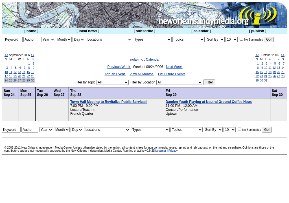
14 (23, 72)
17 (6, 76)
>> (32, 55)
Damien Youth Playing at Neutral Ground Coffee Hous (209, 102)
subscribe (144, 31)
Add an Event (115, 74)
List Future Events (171, 74)
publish (257, 31)
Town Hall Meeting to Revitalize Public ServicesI (108, 102)
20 (19, 76)
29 (28, 80)
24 (6, 80)
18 (10, 76)
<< (6, 55)
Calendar (153, 59)
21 (23, 76)
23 (32, 76)
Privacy (173, 150)
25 (10, 80)
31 (265, 80)
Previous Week (119, 67)
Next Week (174, 67)
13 (19, 72)
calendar (201, 31)
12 (15, 72)
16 (32, 72)
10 (6, 72)
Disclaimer (159, 150)
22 (28, 76)
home (31, 31)
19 (15, 76)
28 (23, 80)
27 (19, 80)
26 (15, 80)
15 (28, 72)
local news (88, 31)
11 (10, 72)
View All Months (142, 74)
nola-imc (136, 59)
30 (32, 80)
